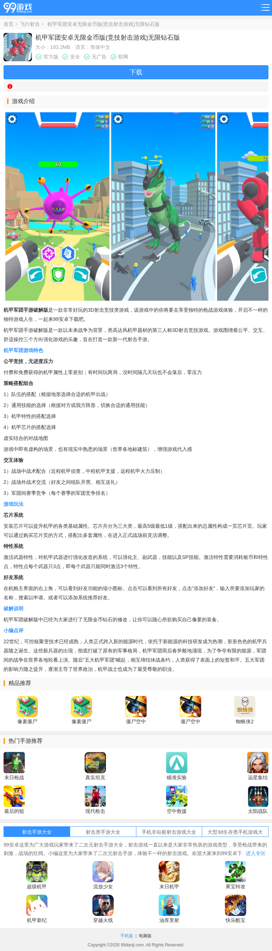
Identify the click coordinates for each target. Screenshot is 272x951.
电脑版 (145, 935)
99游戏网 (18, 6)
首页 (8, 24)
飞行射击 (30, 24)
